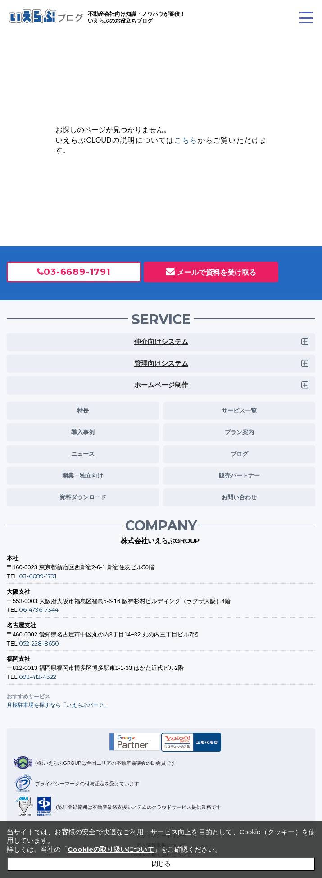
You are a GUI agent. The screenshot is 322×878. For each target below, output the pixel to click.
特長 (83, 410)
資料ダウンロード (82, 497)
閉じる (161, 863)
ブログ (239, 453)
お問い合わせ (239, 497)
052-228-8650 (39, 643)
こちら (186, 140)
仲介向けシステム (161, 341)
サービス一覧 (239, 410)
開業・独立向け (82, 475)
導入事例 (83, 432)
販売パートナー (239, 475)
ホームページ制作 (161, 385)
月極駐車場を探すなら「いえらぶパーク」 (58, 704)
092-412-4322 (37, 676)
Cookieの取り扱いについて (111, 849)
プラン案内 (239, 432)
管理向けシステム (161, 363)
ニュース (83, 453)
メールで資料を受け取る (216, 272)
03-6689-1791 (77, 271)
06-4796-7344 (39, 609)
